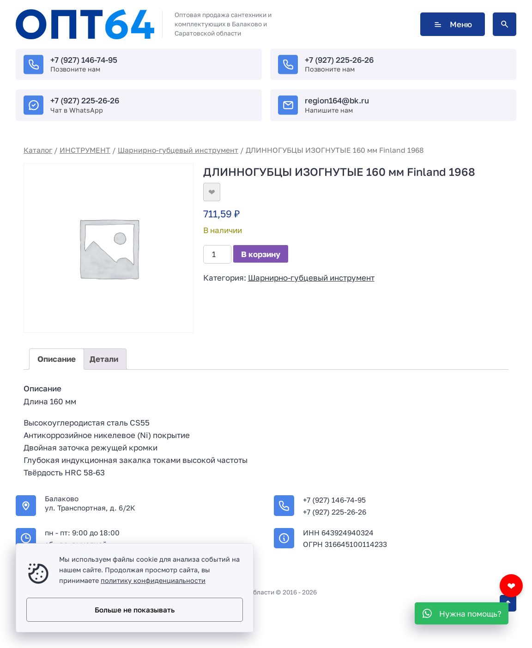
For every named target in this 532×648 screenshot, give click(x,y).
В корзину (260, 254)
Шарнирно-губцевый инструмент (178, 150)
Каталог (38, 150)
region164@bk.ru (337, 100)
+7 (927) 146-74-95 (83, 60)
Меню (452, 24)
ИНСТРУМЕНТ (85, 150)
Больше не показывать (135, 610)
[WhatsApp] (461, 613)
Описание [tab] (56, 359)
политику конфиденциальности (153, 580)
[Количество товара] (217, 254)
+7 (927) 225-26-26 (339, 60)
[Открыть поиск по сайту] (504, 24)
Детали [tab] (104, 359)
